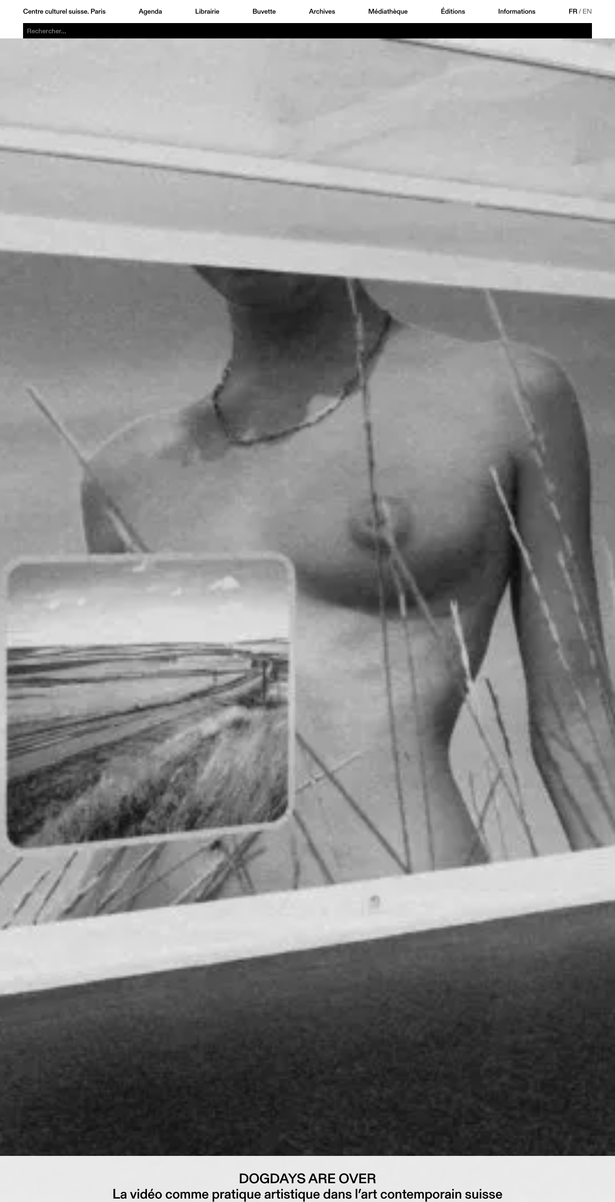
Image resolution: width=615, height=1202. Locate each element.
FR (572, 11)
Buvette (264, 11)
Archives (322, 11)
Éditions (453, 11)
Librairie (207, 11)
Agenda (150, 11)
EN (587, 11)
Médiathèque (387, 11)
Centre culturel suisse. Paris (64, 11)
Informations (517, 11)
